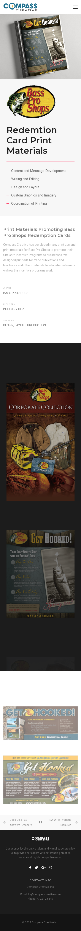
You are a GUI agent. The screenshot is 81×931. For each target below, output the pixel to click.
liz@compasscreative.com (44, 894)
